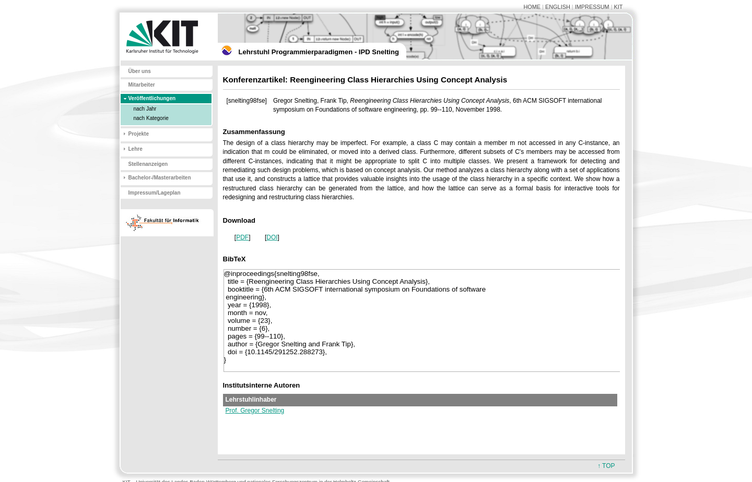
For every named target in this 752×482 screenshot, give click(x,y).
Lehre (135, 149)
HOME (531, 7)
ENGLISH (557, 7)
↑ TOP (606, 466)
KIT (618, 7)
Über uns (139, 71)
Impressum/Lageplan (154, 193)
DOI (271, 237)
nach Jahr (145, 109)
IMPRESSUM (592, 7)
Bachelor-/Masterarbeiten (159, 177)
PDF (242, 237)
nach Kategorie (151, 118)
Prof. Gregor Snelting (255, 410)
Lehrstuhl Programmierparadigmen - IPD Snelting (319, 52)
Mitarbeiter (141, 85)
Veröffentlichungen (152, 98)
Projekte (138, 134)
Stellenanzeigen (148, 164)
